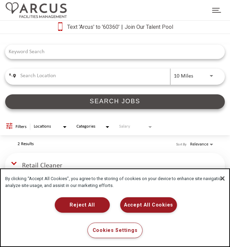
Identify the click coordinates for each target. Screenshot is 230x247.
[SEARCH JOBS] (115, 101)
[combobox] (112, 51)
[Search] (115, 101)
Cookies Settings (115, 230)
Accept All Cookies (148, 205)
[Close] (222, 178)
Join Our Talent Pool (149, 27)
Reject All (82, 205)
